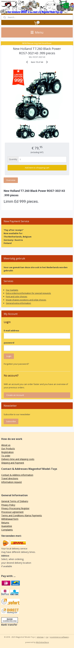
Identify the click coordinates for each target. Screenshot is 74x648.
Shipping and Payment (12, 462)
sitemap (40, 637)
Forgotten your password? (16, 363)
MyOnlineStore (42, 642)
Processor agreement (12, 511)
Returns (5, 522)
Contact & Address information (17, 474)
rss (47, 637)
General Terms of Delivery (14, 501)
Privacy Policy (8, 504)
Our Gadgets (12, 290)
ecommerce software (59, 637)
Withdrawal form (9, 518)
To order (5, 455)
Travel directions (9, 478)
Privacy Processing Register (15, 508)
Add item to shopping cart (37, 167)
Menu (37, 32)
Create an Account (15, 395)
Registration (7, 452)
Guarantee (6, 526)
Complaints (7, 529)
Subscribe (11, 421)
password (9, 342)
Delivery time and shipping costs (17, 459)
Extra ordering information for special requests (28, 293)
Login (8, 356)
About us (5, 445)
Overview (10, 180)
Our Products (8, 448)
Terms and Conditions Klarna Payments (21, 515)
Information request (11, 482)
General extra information (18, 303)
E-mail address (11, 330)
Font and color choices (16, 296)
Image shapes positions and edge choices (26, 299)
